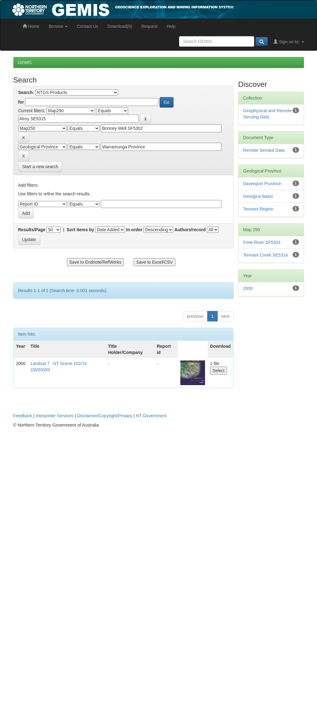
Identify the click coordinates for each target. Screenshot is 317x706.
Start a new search (40, 166)
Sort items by (80, 229)
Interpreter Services (54, 415)
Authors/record (190, 229)
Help (171, 26)
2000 (248, 288)
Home (31, 26)
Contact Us (87, 26)
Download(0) (120, 26)
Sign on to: (288, 41)
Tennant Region (258, 208)
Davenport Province (262, 183)
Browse (58, 26)
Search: (26, 92)
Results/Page (31, 229)
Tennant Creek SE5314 (265, 255)
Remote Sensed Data (264, 150)
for (21, 102)
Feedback (22, 415)
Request (149, 26)
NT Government (151, 415)
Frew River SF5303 (262, 242)
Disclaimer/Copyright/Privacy (104, 415)
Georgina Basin (258, 196)
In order (134, 229)
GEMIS (25, 62)
